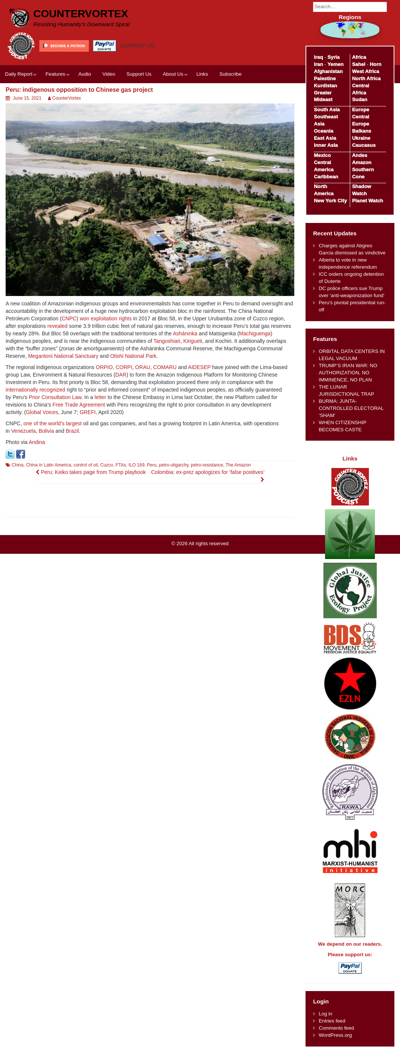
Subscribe (230, 74)
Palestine (325, 78)
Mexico (322, 155)
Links (202, 74)
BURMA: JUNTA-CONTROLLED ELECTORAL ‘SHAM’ (351, 408)
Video (108, 74)
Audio (84, 74)
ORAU (142, 367)
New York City (330, 200)
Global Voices (42, 412)
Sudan (359, 99)
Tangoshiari (166, 341)
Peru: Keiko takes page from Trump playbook (91, 472)
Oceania (323, 131)
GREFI (87, 412)
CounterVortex (80, 13)
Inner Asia (326, 145)
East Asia (325, 138)
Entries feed (332, 1021)
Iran (318, 64)
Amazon (362, 162)
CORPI (123, 367)
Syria (333, 57)
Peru (151, 465)
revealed (57, 326)
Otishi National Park (133, 356)
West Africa (365, 71)
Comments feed (336, 1028)
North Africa (366, 78)
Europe (360, 109)
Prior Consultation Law (55, 397)
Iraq (318, 57)
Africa (359, 57)
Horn (375, 64)
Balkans (361, 131)
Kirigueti (192, 341)
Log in (325, 1014)
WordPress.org (335, 1035)
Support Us (138, 74)
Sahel (358, 64)
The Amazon (238, 465)
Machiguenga (255, 333)
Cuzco (106, 465)
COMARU (165, 367)
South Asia (327, 109)
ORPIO (104, 367)
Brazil (72, 431)
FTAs (120, 465)
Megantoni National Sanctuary (63, 356)
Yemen (335, 64)
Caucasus (364, 145)
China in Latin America (48, 465)
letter (100, 397)
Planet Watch (367, 200)
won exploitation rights (106, 318)
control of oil (85, 465)
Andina (37, 442)
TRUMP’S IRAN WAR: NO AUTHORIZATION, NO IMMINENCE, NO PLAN (348, 373)
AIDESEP (199, 367)
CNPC (68, 318)
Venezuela (23, 431)
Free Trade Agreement (78, 405)
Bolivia (46, 431)
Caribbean (326, 176)
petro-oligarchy (173, 465)
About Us (173, 74)
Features (55, 74)
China (17, 465)
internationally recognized (35, 390)
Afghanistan (328, 71)
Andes (359, 155)
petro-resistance (207, 465)
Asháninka (185, 333)
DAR (121, 375)
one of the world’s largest (52, 423)
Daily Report (18, 74)
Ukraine (361, 138)
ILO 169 (137, 465)
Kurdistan (325, 85)
